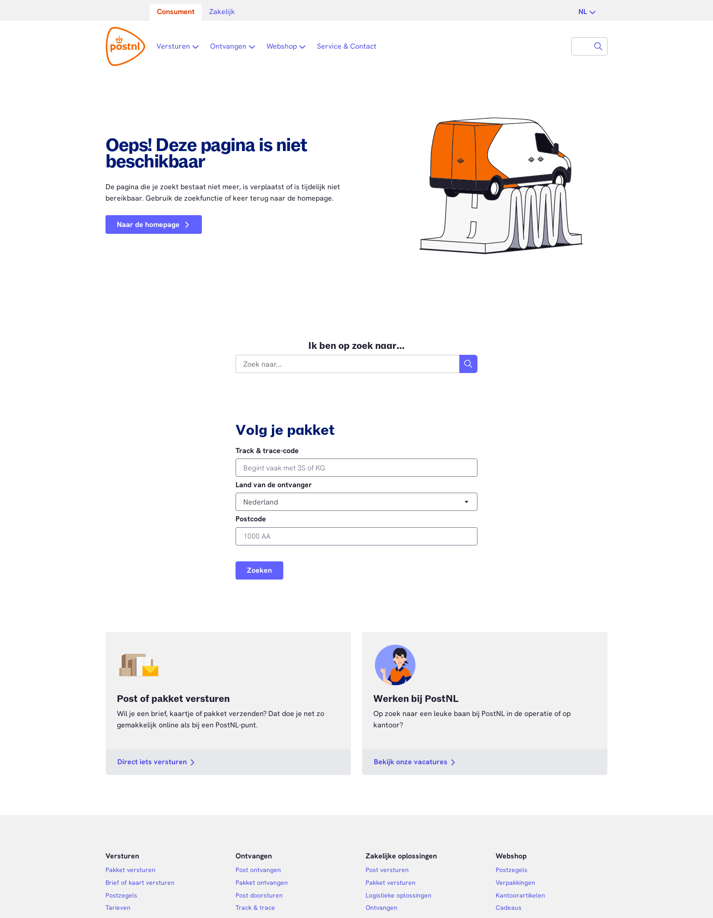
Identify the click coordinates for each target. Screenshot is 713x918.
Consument (176, 11)
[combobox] (581, 46)
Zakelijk (222, 11)
